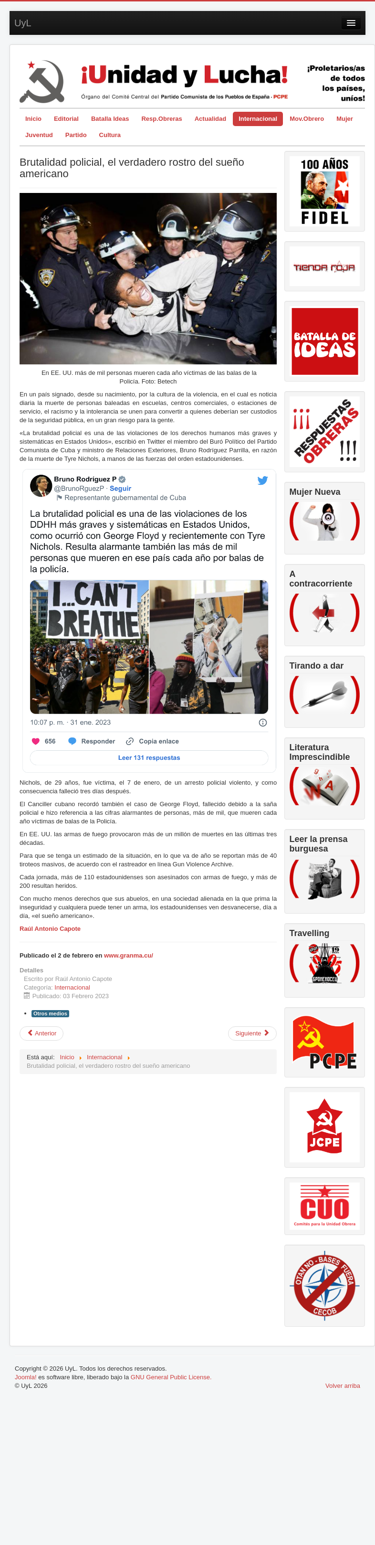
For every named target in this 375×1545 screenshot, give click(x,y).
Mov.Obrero (307, 118)
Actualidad (210, 118)
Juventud (39, 135)
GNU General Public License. (171, 1377)
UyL (22, 23)
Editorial (66, 118)
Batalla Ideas (110, 118)
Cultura (110, 135)
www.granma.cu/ (128, 955)
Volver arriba (342, 1385)
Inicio (33, 118)
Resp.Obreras (161, 118)
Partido (76, 135)
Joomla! (26, 1377)
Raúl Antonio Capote (50, 928)
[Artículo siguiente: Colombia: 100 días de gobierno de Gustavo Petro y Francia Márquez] (252, 1033)
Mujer (344, 118)
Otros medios (50, 1013)
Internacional (258, 118)
